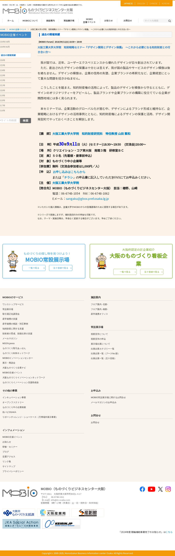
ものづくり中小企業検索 (14, 407)
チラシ (68, 177)
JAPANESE (128, 3)
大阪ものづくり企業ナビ (14, 367)
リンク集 (6, 461)
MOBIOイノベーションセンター (17, 358)
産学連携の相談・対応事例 (15, 324)
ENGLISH (141, 3)
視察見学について (99, 334)
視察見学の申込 (98, 339)
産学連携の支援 (9, 319)
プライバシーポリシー (13, 471)
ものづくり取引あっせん (14, 348)
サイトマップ (8, 466)
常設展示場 (69, 20)
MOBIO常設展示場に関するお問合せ (108, 397)
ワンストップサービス (13, 304)
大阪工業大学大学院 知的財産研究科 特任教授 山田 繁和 (91, 133)
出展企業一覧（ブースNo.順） (105, 353)
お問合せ (128, 20)
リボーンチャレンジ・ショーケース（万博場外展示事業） (30, 417)
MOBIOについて (30, 20)
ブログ (5, 451)
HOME (2, 29)
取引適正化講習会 (11, 314)
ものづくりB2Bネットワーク (16, 353)
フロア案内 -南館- (99, 309)
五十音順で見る (60, 267)
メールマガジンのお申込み (103, 402)
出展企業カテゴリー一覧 (102, 349)
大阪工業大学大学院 (65, 183)
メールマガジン (9, 338)
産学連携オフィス (99, 314)
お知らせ (108, 20)
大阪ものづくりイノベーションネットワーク (23, 377)
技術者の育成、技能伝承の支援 (17, 333)
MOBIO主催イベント (89, 21)
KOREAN (165, 3)
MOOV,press (8, 343)
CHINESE (153, 3)
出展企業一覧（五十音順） (103, 358)
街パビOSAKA (9, 412)
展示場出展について (100, 344)
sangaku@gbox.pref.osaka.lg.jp (87, 198)
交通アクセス (8, 456)
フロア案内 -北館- (99, 304)
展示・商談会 (8, 363)
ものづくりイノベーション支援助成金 (20, 382)
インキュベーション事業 (14, 397)
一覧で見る (34, 267)
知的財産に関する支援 (13, 328)
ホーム (10, 20)
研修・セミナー (9, 447)
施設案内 (50, 20)
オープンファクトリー (13, 402)
